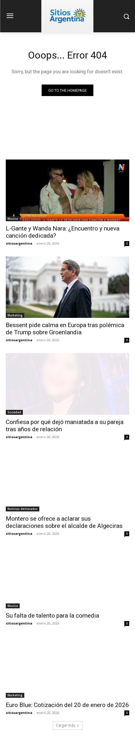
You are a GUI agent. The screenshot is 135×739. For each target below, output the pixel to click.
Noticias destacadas (23, 509)
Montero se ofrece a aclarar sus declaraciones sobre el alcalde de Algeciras (64, 522)
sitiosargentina (19, 243)
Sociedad (14, 412)
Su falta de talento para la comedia (52, 615)
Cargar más (67, 725)
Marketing (15, 315)
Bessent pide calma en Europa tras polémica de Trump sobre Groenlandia (65, 329)
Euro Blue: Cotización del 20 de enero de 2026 (67, 705)
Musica (13, 219)
